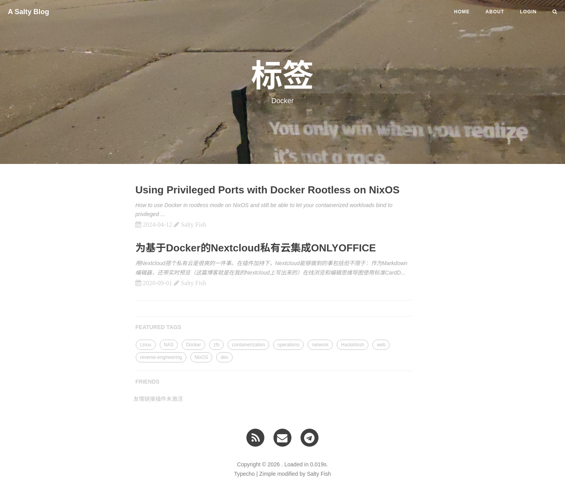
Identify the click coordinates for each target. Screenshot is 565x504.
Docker (193, 345)
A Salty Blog (28, 12)
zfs (216, 345)
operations (288, 345)
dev (224, 357)
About (494, 12)
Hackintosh (352, 345)
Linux (145, 345)
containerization (248, 345)
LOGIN (528, 12)
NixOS (201, 357)
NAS (169, 345)
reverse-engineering (161, 357)
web (381, 345)
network (320, 345)
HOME (462, 12)
